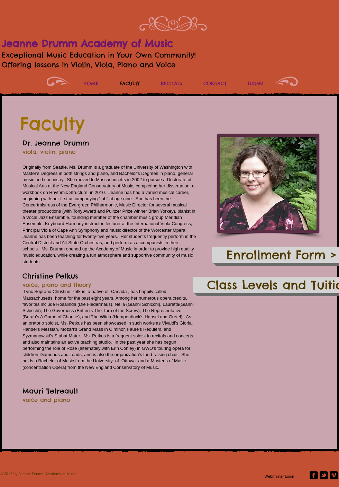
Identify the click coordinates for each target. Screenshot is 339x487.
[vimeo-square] (334, 475)
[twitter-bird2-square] (324, 475)
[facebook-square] (314, 475)
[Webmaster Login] (279, 476)
